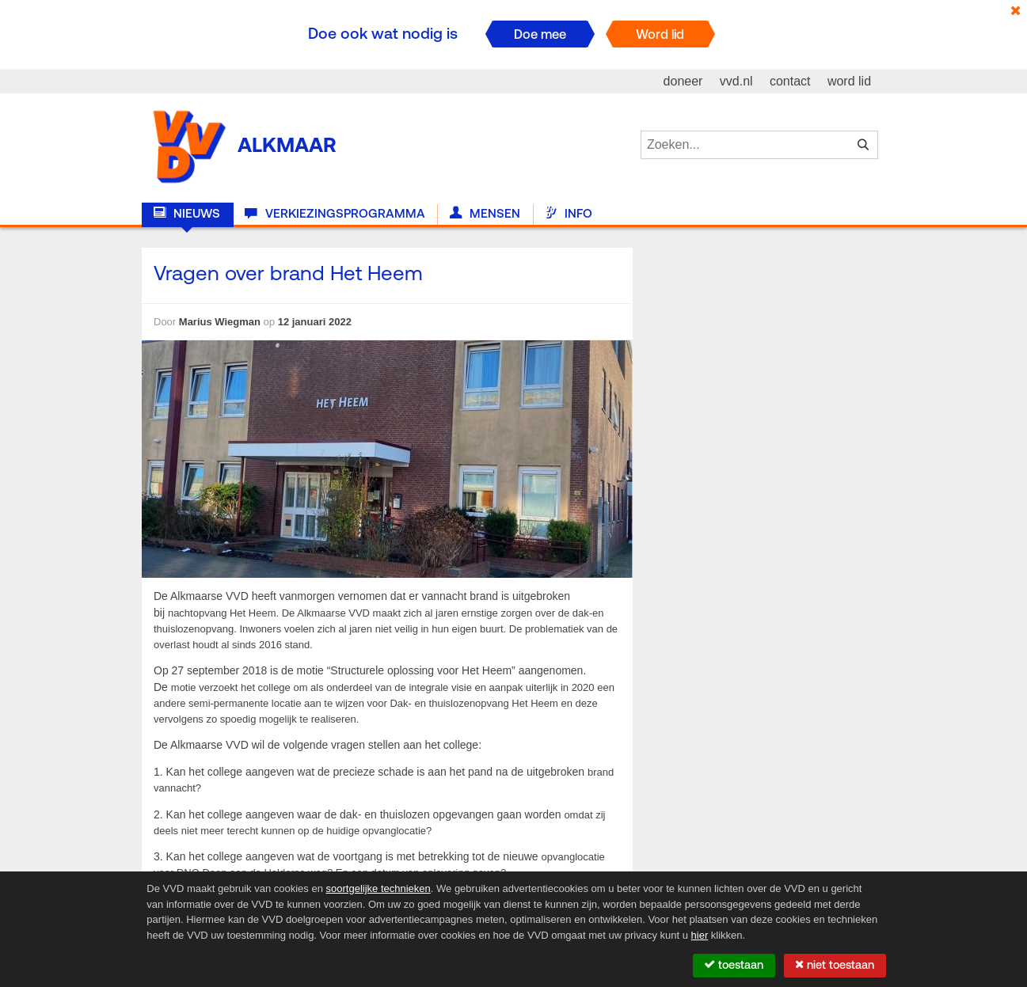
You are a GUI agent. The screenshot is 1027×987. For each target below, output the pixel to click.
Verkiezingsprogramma (334, 214)
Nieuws (187, 214)
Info (568, 214)
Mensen (485, 214)
